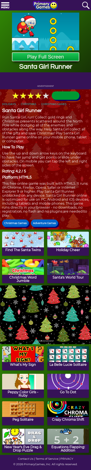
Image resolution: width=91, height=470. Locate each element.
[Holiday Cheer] (68, 244)
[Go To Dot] (68, 386)
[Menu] (5, 5)
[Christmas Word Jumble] (23, 271)
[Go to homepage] (45, 5)
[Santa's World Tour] (68, 271)
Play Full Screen (45, 57)
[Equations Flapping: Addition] (68, 441)
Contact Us (25, 458)
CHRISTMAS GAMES (53, 104)
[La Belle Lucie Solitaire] (68, 358)
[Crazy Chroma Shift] (68, 413)
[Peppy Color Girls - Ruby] (23, 386)
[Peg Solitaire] (23, 413)
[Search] (85, 5)
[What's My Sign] (23, 358)
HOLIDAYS (9, 104)
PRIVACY (66, 458)
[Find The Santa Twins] (23, 244)
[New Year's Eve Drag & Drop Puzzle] (23, 441)
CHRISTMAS (28, 104)
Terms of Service (47, 458)
